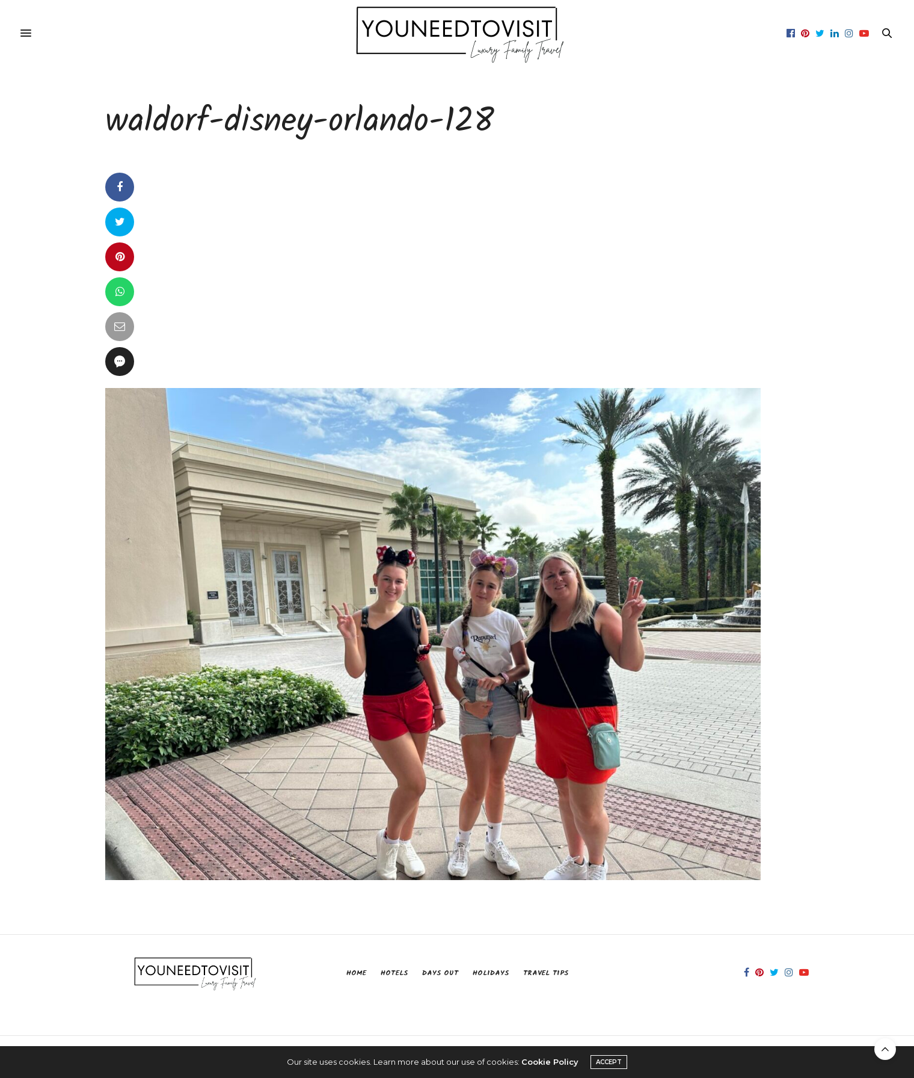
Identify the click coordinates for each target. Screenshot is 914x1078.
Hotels (394, 973)
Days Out (440, 973)
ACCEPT (609, 1062)
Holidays (491, 973)
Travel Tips (545, 973)
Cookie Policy (549, 1062)
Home (356, 973)
